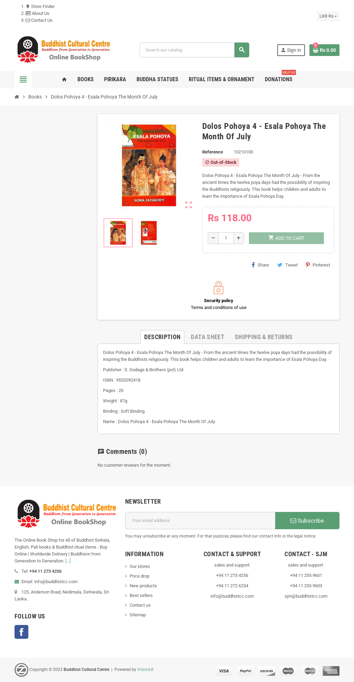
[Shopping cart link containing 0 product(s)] (324, 50)
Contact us (140, 605)
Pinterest (318, 265)
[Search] (194, 50)
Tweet (287, 265)
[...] (68, 560)
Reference (212, 152)
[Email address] (200, 520)
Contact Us (39, 20)
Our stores (140, 566)
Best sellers (141, 595)
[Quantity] (226, 238)
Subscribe (307, 520)
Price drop (139, 576)
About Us (37, 13)
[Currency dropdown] (328, 16)
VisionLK (145, 669)
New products (143, 585)
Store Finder (40, 6)
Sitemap (138, 614)
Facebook (21, 632)
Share (260, 265)
